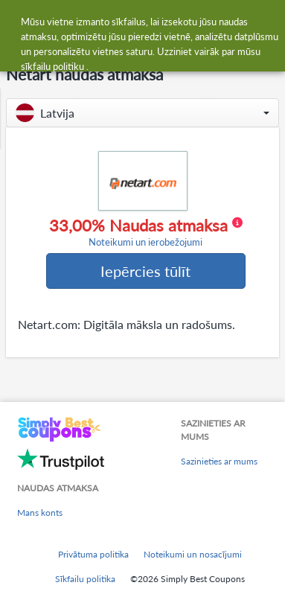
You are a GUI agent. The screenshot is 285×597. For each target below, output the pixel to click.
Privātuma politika (93, 554)
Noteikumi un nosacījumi (193, 554)
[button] (142, 112)
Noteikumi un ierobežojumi (145, 242)
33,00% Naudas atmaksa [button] (146, 232)
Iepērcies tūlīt (145, 271)
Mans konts (40, 512)
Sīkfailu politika (85, 578)
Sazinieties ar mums (219, 461)
